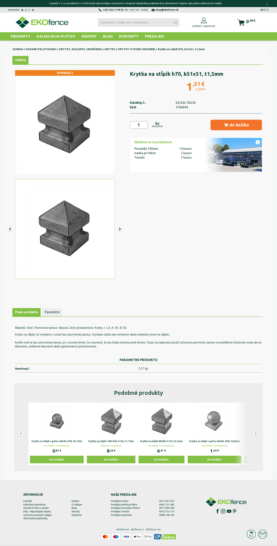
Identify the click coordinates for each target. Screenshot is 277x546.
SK (262, 9)
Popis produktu (26, 312)
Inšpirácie (77, 515)
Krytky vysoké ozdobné (136, 49)
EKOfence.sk (122, 529)
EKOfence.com (153, 529)
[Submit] (176, 22)
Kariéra (75, 501)
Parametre (52, 312)
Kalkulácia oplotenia (34, 504)
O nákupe (77, 504)
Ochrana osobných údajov (37, 515)
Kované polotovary (41, 49)
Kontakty (129, 36)
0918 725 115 (166, 511)
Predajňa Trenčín (120, 511)
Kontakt (27, 501)
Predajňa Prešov (119, 501)
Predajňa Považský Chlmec (125, 508)
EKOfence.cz (137, 529)
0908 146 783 (166, 515)
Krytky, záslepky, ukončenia (80, 49)
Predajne (154, 36)
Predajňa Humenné (121, 515)
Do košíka (56, 459)
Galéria (20, 60)
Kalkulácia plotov (56, 36)
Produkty (20, 36)
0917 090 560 (166, 508)
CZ (266, 9)
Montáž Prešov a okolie (36, 508)
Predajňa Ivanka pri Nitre (124, 504)
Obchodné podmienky (35, 518)
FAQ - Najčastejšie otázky (37, 511)
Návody (89, 36)
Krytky (110, 49)
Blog (108, 36)
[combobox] (138, 22)
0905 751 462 (166, 504)
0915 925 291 (166, 501)
